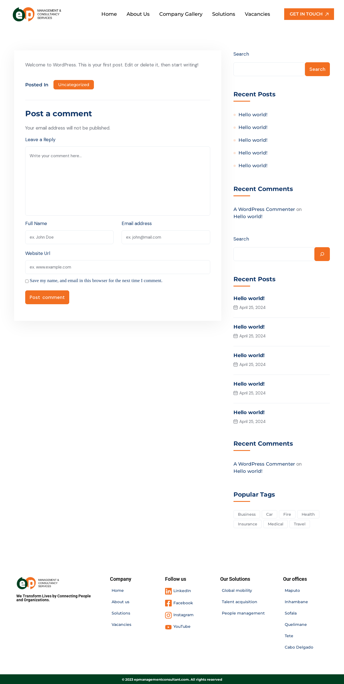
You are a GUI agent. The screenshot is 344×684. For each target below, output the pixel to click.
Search (241, 54)
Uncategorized (73, 84)
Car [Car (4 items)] (269, 513)
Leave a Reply (40, 139)
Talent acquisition (239, 600)
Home (118, 589)
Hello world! (253, 115)
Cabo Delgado (299, 646)
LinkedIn (182, 589)
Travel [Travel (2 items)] (300, 522)
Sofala (291, 612)
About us (120, 600)
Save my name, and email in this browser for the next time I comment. (96, 280)
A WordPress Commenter (264, 209)
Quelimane (296, 623)
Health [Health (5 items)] (308, 513)
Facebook (183, 602)
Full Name (36, 223)
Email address (137, 223)
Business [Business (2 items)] (247, 513)
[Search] (322, 254)
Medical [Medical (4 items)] (275, 522)
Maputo (292, 589)
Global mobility (237, 589)
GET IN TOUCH (309, 14)
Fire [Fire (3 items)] (287, 513)
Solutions (121, 612)
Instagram (183, 613)
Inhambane (296, 600)
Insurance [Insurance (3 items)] (247, 522)
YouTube (182, 625)
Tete (289, 635)
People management (243, 612)
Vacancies (121, 623)
